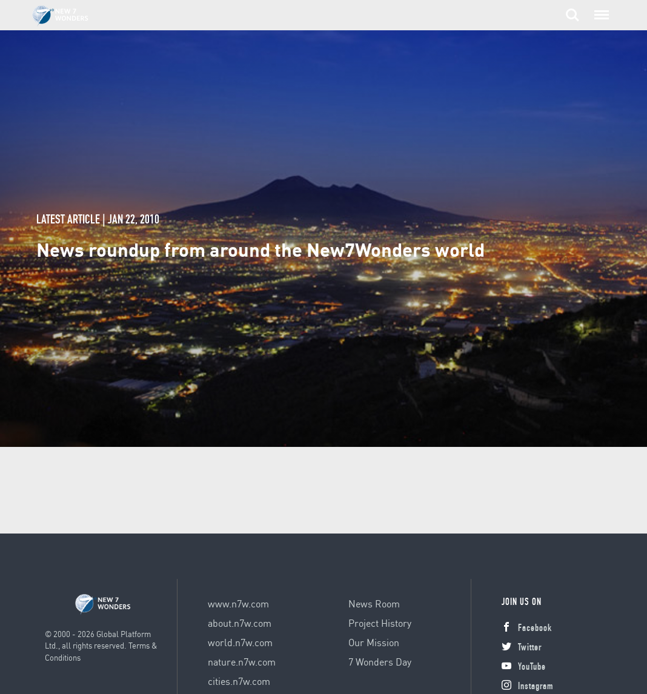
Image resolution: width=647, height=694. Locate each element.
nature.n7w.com (242, 661)
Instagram (527, 687)
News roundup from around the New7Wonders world (260, 249)
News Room (374, 603)
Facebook (527, 629)
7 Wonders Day (379, 661)
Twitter (522, 648)
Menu (600, 9)
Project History (379, 622)
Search (572, 15)
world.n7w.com (240, 642)
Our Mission (373, 642)
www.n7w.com (238, 603)
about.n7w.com (239, 622)
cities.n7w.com (239, 681)
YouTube (524, 668)
